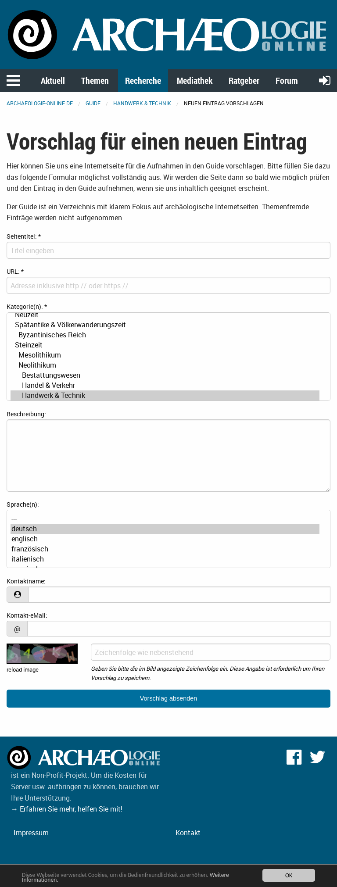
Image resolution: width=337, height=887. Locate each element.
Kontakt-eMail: (27, 615)
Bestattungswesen (165, 375)
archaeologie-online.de (40, 103)
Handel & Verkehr (165, 385)
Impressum (31, 832)
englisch (165, 539)
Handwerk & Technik (142, 103)
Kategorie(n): (27, 306)
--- (165, 519)
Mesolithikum (165, 355)
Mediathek (194, 80)
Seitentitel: (24, 236)
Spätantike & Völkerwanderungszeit (165, 325)
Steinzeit (165, 345)
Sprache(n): (23, 504)
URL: (15, 271)
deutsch (165, 529)
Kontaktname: (26, 581)
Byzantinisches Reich (165, 335)
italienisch (165, 559)
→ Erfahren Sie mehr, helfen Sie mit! (66, 809)
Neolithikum (165, 365)
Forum (287, 80)
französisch (165, 549)
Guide (93, 103)
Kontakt (188, 832)
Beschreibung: (26, 414)
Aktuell (53, 80)
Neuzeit (165, 315)
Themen (95, 80)
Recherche (143, 80)
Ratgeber (244, 80)
